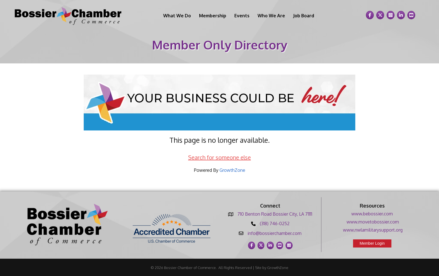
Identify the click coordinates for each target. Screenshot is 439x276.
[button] (372, 243)
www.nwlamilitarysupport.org (373, 230)
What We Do (177, 15)
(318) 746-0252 (274, 223)
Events (241, 15)
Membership (212, 15)
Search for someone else (219, 157)
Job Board (303, 15)
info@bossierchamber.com (274, 233)
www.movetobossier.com (373, 222)
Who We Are (271, 15)
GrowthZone (232, 170)
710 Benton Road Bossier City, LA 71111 (274, 214)
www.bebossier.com (372, 213)
